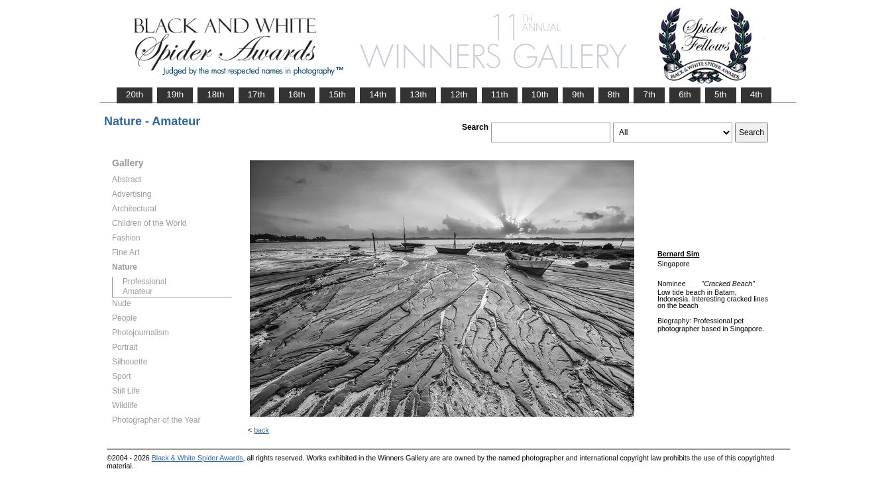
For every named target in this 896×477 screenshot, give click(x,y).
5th (720, 94)
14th (378, 94)
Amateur (137, 291)
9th (578, 94)
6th (685, 94)
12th (459, 94)
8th (614, 94)
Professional (144, 281)
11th (500, 94)
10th (540, 94)
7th (649, 94)
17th (256, 94)
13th (418, 94)
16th (297, 94)
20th (134, 94)
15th (337, 94)
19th (175, 94)
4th (756, 94)
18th (215, 94)
